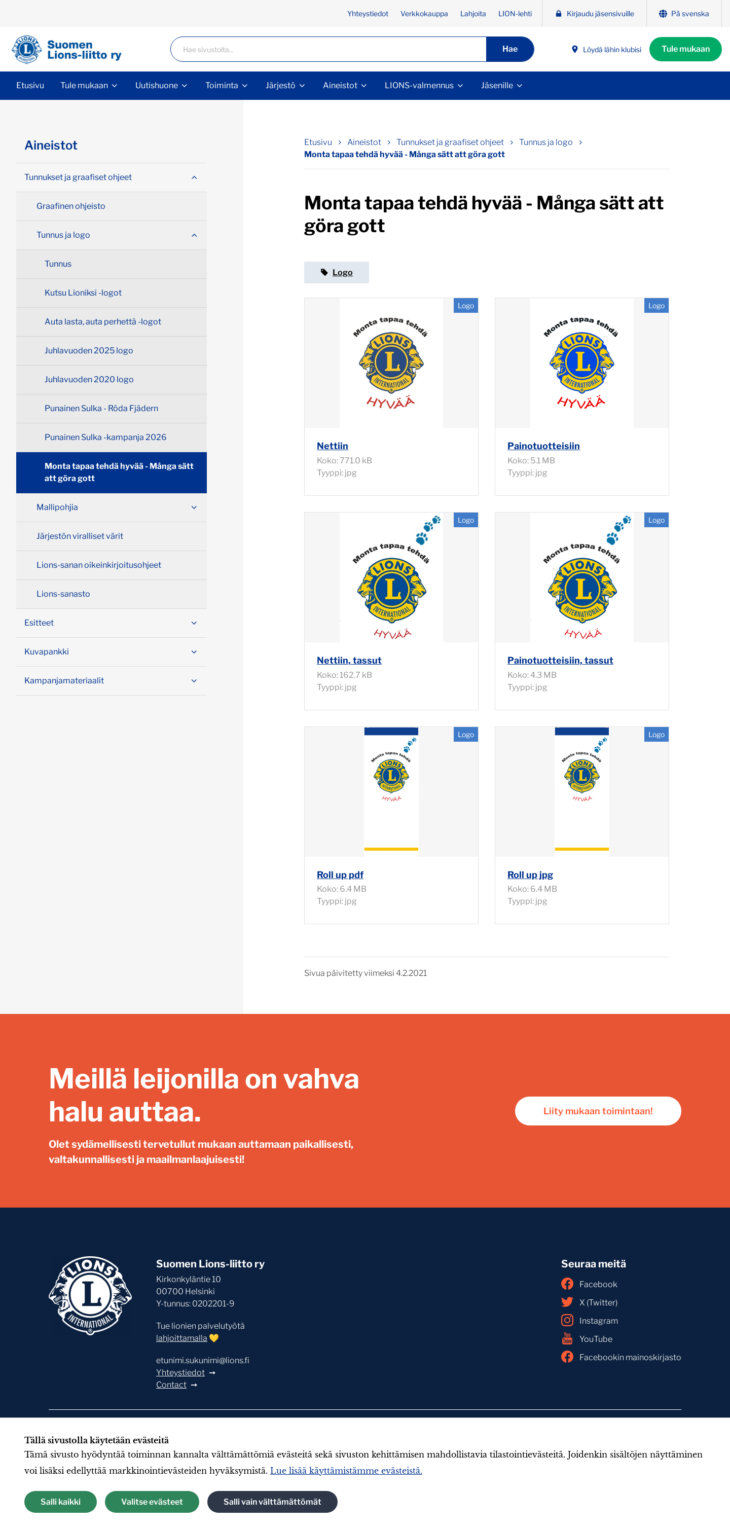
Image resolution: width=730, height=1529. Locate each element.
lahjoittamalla (181, 1338)
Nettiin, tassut (349, 660)
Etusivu (30, 85)
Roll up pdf (340, 874)
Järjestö (281, 85)
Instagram (589, 1320)
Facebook (589, 1284)
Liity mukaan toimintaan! (598, 1111)
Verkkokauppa (424, 13)
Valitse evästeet (152, 1502)
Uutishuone (156, 85)
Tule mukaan (686, 49)
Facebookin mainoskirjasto (621, 1357)
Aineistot (340, 85)
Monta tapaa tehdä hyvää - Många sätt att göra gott (119, 472)
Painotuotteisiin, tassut (560, 660)
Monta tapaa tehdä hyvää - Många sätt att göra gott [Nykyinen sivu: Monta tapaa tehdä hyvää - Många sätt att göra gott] (404, 154)
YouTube (586, 1338)
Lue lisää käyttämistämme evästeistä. (346, 1471)
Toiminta (221, 85)
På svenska (684, 13)
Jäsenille (497, 85)
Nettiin (332, 446)
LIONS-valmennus (419, 85)
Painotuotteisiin (543, 446)
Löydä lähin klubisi (606, 49)
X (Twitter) (589, 1302)
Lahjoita (473, 13)
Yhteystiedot (367, 13)
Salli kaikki (61, 1502)
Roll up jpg (530, 874)
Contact (171, 1385)
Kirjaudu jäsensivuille (594, 13)
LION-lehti (515, 13)
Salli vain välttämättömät (272, 1502)
